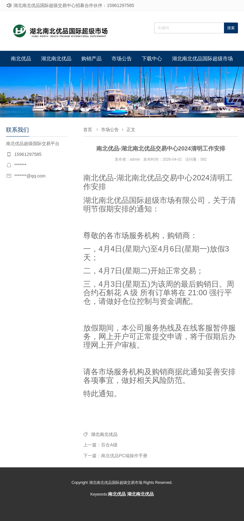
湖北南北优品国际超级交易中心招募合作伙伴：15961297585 (73, 5)
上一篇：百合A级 (100, 444)
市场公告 (122, 58)
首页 (87, 129)
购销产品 (91, 58)
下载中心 (152, 58)
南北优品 (21, 58)
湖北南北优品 (56, 58)
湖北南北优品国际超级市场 (202, 58)
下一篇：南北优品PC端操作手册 (115, 455)
